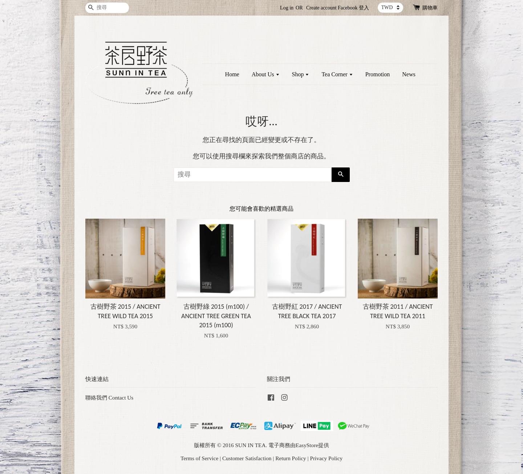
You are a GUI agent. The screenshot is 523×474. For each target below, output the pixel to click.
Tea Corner (337, 74)
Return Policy (290, 458)
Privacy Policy (326, 458)
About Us (266, 74)
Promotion (377, 74)
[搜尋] (107, 8)
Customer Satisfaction (247, 458)
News (408, 74)
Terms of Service (199, 458)
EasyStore (307, 445)
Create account (321, 8)
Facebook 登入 (353, 8)
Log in (286, 8)
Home (232, 74)
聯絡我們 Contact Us (109, 397)
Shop (300, 74)
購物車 (430, 8)
